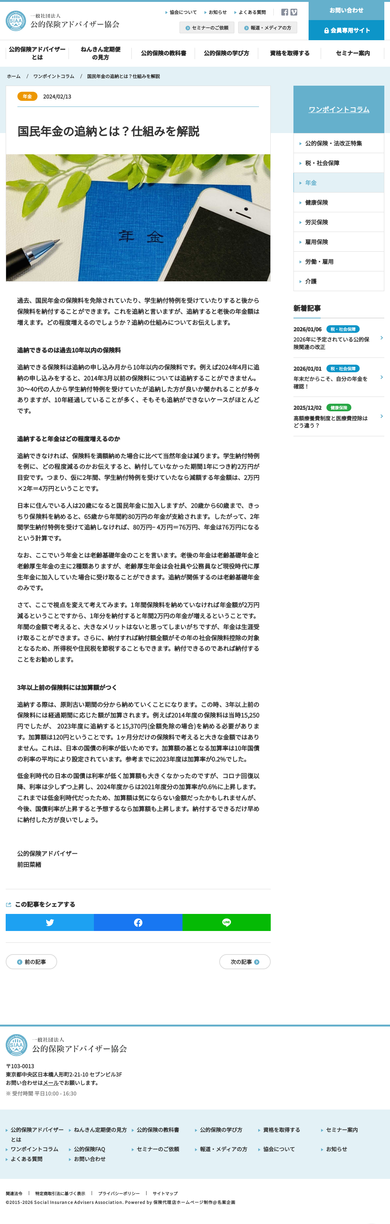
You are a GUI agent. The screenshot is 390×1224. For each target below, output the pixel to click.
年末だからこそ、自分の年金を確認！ (330, 382)
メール (51, 1082)
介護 (311, 281)
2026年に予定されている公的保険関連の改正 (331, 343)
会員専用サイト (346, 30)
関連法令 (14, 1193)
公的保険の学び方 (226, 53)
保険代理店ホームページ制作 (183, 1202)
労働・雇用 (319, 261)
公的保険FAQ (89, 1149)
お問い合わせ (346, 10)
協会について (183, 12)
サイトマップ (165, 1193)
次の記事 (245, 961)
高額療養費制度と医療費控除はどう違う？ (330, 421)
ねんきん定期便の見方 (100, 53)
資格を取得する (290, 53)
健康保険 (316, 202)
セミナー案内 (353, 53)
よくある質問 (252, 12)
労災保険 (316, 222)
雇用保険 (316, 242)
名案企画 (226, 1202)
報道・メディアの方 (267, 27)
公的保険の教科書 (163, 53)
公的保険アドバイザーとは (37, 53)
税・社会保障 (322, 163)
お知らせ (218, 12)
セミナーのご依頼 (207, 27)
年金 (311, 182)
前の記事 (31, 961)
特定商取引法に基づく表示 (60, 1193)
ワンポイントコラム (339, 109)
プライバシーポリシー (119, 1193)
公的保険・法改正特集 (333, 143)
